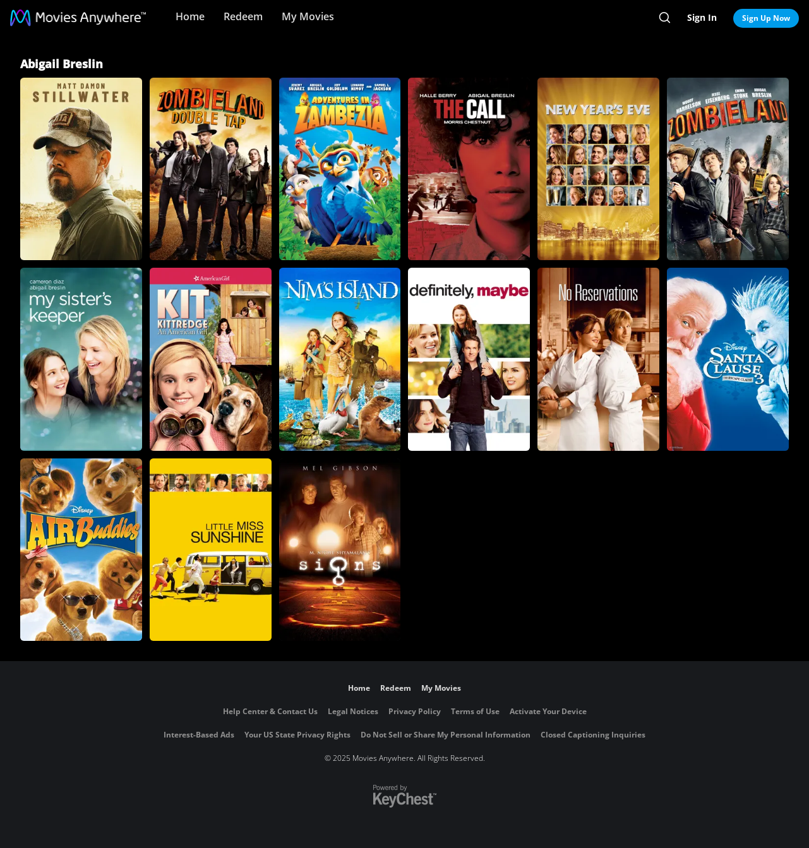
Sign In (702, 17)
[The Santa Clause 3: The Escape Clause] (728, 359)
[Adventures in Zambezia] (340, 169)
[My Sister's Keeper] (81, 359)
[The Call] (469, 169)
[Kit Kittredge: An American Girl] (211, 359)
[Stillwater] (81, 169)
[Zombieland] (728, 169)
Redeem (243, 16)
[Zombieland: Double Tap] (211, 169)
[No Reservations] (598, 359)
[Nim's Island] (340, 359)
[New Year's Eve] (598, 169)
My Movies (308, 16)
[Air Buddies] (81, 549)
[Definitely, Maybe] (469, 359)
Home (190, 16)
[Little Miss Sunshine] (211, 549)
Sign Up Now (766, 18)
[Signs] (340, 549)
